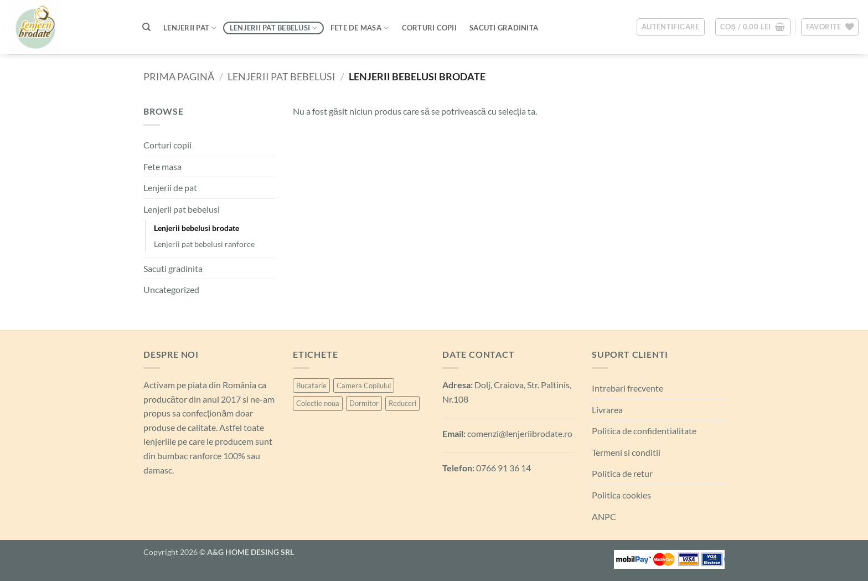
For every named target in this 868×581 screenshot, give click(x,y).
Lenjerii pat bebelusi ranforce (204, 244)
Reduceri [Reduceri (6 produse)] (402, 403)
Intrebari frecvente (627, 388)
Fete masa (162, 166)
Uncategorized (171, 289)
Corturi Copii (429, 27)
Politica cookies (621, 495)
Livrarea (607, 409)
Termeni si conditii (626, 452)
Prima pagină (178, 76)
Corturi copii (167, 145)
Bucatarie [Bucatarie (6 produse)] (311, 385)
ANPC (604, 516)
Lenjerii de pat (170, 187)
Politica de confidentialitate (644, 430)
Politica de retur (622, 473)
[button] (671, 27)
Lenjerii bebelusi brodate (196, 228)
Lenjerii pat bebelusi (274, 28)
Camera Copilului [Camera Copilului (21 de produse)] (364, 385)
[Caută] (146, 27)
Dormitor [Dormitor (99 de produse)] (364, 403)
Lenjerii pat (190, 28)
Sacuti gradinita (173, 268)
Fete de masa (359, 28)
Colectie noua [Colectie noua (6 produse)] (317, 403)
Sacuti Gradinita (503, 27)
